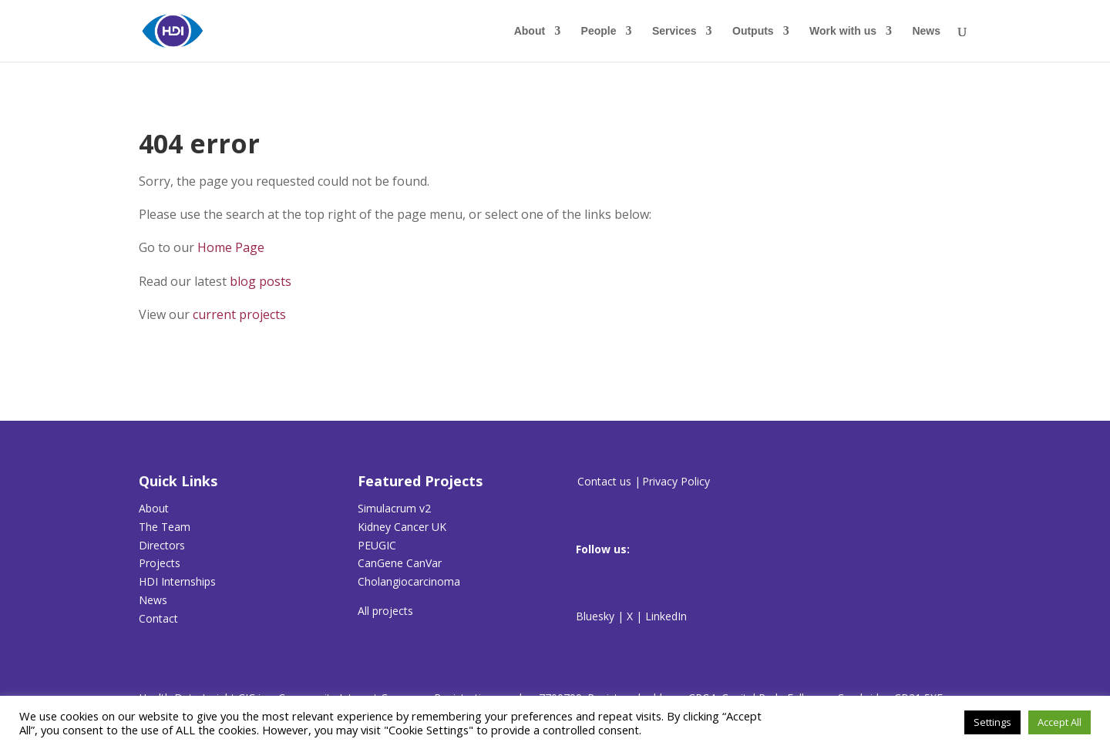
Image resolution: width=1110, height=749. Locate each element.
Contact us (604, 481)
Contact (158, 618)
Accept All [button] (1059, 722)
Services (674, 31)
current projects (239, 314)
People (599, 31)
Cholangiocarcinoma (409, 581)
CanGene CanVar (400, 563)
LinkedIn (666, 616)
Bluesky (595, 616)
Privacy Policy (676, 481)
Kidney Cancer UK (402, 526)
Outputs (753, 31)
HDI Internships (177, 581)
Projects (159, 563)
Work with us (842, 31)
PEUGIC (377, 545)
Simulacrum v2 (394, 508)
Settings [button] (992, 722)
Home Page (230, 247)
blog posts (260, 281)
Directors (162, 545)
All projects (385, 610)
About (529, 31)
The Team (164, 526)
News (926, 31)
